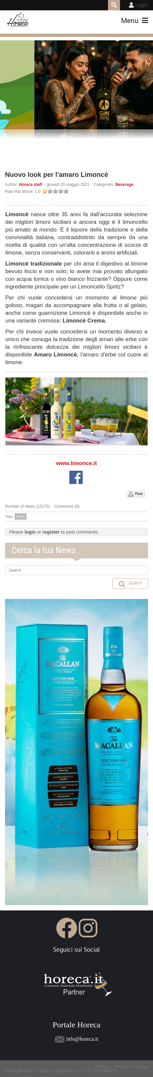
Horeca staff (30, 184)
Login (141, 5)
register (50, 532)
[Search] (76, 570)
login (30, 532)
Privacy (102, 1066)
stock (20, 516)
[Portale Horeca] (18, 20)
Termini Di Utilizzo (131, 1066)
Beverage (124, 184)
